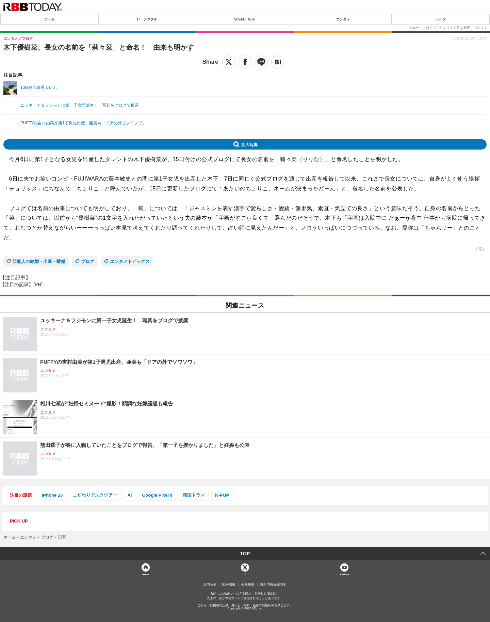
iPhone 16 (52, 495)
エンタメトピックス (130, 261)
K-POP (222, 495)
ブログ (87, 261)
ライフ (441, 19)
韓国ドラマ (194, 495)
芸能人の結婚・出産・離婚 (38, 261)
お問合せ (210, 584)
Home (145, 574)
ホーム (49, 19)
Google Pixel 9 (157, 495)
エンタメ (343, 19)
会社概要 (248, 584)
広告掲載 (228, 584)
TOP (245, 553)
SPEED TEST (245, 19)
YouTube (344, 574)
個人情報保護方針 (273, 584)
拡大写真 (249, 144)
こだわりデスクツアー (95, 495)
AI (129, 495)
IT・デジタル (147, 19)
